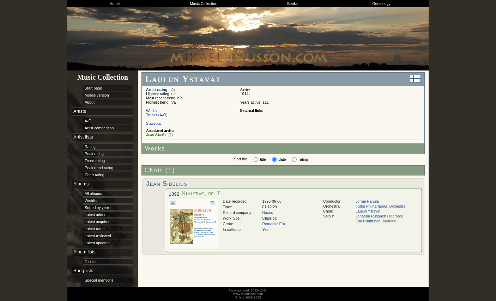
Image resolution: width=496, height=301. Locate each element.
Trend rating (95, 161)
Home (115, 3)
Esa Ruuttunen (368, 221)
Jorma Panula (367, 201)
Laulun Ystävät (368, 211)
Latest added (96, 215)
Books (292, 3)
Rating (90, 147)
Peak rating (94, 154)
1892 (174, 194)
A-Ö (88, 121)
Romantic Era (273, 224)
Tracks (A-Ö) (157, 115)
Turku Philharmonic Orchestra (380, 206)
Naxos (267, 212)
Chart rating (94, 175)
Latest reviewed (98, 236)
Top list (90, 261)
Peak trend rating (99, 168)
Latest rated (94, 229)
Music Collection (203, 3)
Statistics (153, 123)
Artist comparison (99, 128)
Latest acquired (97, 222)
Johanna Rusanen (371, 216)
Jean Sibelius (156, 135)
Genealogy (381, 3)
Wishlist (91, 200)
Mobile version (97, 95)
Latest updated (97, 243)
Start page (93, 88)
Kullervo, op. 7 (201, 193)
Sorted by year (97, 207)
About (90, 102)
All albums (93, 193)
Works (151, 111)
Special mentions (99, 280)
